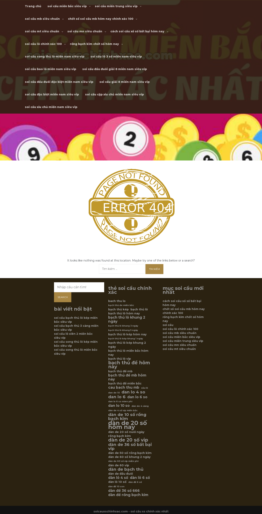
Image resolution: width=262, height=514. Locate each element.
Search (63, 297)
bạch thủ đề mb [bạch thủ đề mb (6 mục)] (120, 371)
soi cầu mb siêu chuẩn (42, 19)
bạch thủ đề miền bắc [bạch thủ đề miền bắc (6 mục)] (124, 383)
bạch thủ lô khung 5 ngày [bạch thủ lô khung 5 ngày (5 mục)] (123, 330)
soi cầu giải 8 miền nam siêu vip (124, 82)
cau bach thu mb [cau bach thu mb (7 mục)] (123, 387)
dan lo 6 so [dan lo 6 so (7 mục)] (137, 397)
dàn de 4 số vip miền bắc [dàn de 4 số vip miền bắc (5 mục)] (122, 410)
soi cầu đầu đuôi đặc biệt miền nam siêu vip (59, 82)
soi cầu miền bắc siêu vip (67, 6)
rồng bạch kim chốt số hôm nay (94, 44)
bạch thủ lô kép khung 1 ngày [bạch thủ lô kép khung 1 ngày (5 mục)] (125, 338)
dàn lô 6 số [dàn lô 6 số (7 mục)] (140, 478)
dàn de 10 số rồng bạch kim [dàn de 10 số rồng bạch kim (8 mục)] (127, 417)
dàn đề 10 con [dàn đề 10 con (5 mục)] (116, 486)
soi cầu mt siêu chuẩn (42, 31)
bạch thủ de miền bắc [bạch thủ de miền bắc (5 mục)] (121, 305)
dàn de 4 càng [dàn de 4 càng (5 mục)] (140, 406)
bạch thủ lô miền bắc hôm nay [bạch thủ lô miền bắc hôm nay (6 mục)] (128, 353)
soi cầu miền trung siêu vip (116, 6)
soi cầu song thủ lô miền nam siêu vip (54, 56)
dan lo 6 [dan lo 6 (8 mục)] (117, 397)
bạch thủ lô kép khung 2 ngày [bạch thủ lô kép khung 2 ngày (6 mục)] (127, 345)
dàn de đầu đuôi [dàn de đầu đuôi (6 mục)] (120, 473)
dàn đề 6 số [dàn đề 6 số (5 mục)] (135, 482)
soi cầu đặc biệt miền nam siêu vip (52, 94)
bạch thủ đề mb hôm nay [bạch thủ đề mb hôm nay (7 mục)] (127, 377)
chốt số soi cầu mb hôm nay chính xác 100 (100, 19)
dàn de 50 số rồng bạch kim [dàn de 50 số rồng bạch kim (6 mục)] (130, 453)
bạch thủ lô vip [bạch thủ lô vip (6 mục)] (119, 358)
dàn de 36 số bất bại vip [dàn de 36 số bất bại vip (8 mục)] (130, 447)
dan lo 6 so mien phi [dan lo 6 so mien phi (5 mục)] (120, 401)
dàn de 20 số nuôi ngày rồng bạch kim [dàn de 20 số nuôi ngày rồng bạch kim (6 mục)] (126, 434)
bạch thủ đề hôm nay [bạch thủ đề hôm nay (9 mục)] (129, 365)
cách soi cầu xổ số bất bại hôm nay (137, 31)
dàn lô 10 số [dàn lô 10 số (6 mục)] (117, 482)
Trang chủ (33, 6)
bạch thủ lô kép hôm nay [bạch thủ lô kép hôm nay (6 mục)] (127, 334)
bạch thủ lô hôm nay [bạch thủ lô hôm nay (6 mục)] (124, 313)
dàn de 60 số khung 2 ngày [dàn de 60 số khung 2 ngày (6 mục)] (129, 457)
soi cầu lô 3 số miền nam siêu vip (116, 56)
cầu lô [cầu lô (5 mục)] (144, 388)
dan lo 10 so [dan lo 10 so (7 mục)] (119, 406)
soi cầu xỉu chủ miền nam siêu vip (51, 107)
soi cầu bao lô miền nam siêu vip (50, 69)
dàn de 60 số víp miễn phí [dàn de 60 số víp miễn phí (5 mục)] (123, 461)
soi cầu (168, 325)
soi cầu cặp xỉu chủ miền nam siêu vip (114, 94)
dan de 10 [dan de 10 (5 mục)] (114, 392)
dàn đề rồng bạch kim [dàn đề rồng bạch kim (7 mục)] (128, 495)
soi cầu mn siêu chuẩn (84, 31)
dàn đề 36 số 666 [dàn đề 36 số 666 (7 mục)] (124, 491)
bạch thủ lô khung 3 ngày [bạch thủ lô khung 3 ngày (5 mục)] (123, 326)
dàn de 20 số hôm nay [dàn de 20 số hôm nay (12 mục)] (127, 425)
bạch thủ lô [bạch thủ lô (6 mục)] (139, 309)
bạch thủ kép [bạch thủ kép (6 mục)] (118, 309)
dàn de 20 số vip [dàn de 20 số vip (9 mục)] (128, 440)
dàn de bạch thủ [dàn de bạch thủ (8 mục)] (125, 469)
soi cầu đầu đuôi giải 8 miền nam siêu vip (114, 69)
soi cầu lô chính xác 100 (43, 44)
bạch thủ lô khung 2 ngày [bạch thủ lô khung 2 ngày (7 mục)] (126, 319)
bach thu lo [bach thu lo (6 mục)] (117, 301)
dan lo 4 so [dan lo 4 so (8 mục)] (133, 392)
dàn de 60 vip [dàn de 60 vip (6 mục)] (118, 465)
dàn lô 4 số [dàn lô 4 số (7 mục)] (118, 478)
